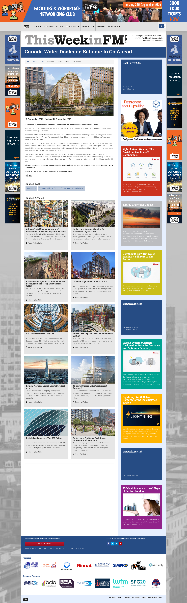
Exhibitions (88, 26)
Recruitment (72, 26)
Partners (101, 26)
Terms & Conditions (132, 597)
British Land (31, 188)
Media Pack (114, 26)
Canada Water (78, 188)
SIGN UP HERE (44, 543)
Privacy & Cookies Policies (152, 597)
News (42, 62)
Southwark (65, 188)
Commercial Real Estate (49, 188)
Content (37, 26)
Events (59, 26)
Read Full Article (34, 243)
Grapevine (49, 26)
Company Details (115, 597)
